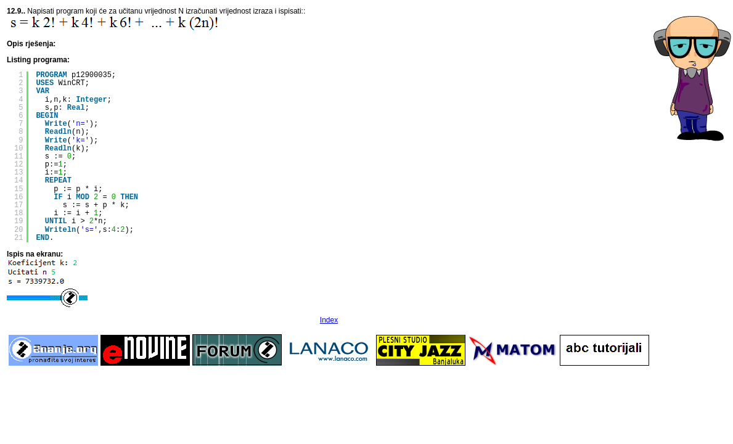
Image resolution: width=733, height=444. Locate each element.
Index (329, 320)
